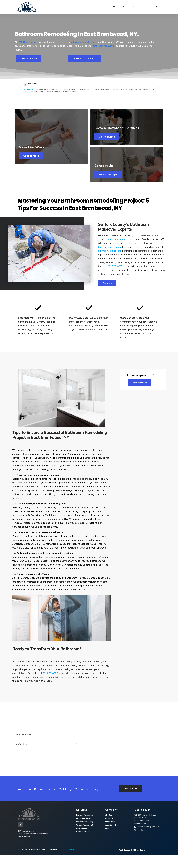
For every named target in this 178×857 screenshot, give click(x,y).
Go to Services (108, 136)
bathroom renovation (104, 45)
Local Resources (23, 737)
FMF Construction (27, 42)
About (126, 7)
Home (116, 7)
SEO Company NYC (67, 851)
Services (136, 7)
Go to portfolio (32, 176)
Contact (148, 7)
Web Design (124, 852)
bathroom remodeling (82, 42)
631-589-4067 (115, 269)
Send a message (109, 176)
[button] (20, 87)
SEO (134, 852)
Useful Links (21, 747)
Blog (158, 7)
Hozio (142, 852)
